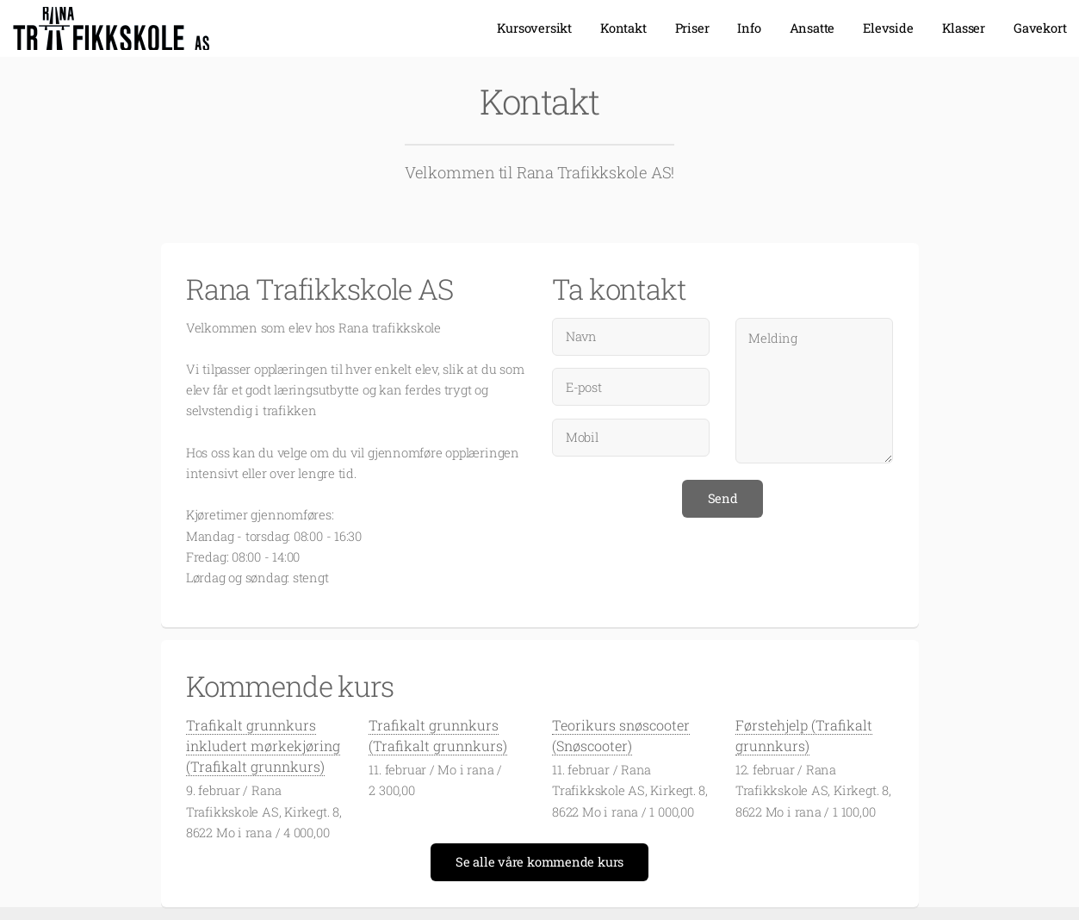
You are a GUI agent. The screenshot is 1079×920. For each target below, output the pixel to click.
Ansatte (812, 28)
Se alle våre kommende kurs (539, 862)
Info (748, 28)
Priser (692, 28)
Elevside (888, 28)
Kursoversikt (534, 28)
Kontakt (623, 28)
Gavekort (1040, 28)
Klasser (963, 28)
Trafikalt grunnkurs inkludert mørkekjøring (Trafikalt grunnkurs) (263, 745)
